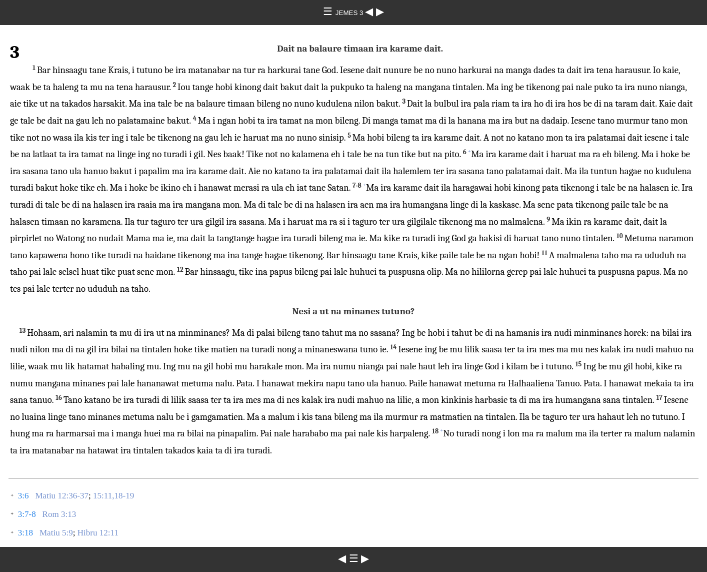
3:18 (25, 532)
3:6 (23, 495)
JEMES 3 (350, 13)
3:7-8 (27, 514)
